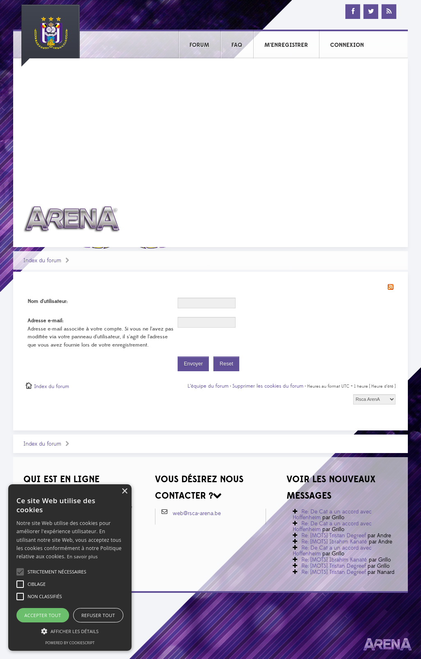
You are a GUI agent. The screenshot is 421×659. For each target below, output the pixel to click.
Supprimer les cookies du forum (267, 386)
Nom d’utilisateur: (47, 301)
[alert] (70, 567)
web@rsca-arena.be (197, 513)
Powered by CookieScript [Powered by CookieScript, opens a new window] (70, 642)
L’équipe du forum (208, 386)
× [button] (124, 491)
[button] (57, 572)
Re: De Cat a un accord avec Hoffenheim (332, 514)
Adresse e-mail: (45, 320)
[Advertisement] (210, 126)
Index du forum (42, 260)
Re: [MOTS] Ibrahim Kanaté (334, 542)
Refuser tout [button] (98, 615)
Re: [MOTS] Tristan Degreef (333, 535)
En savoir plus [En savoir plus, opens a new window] (82, 556)
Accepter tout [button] (42, 615)
